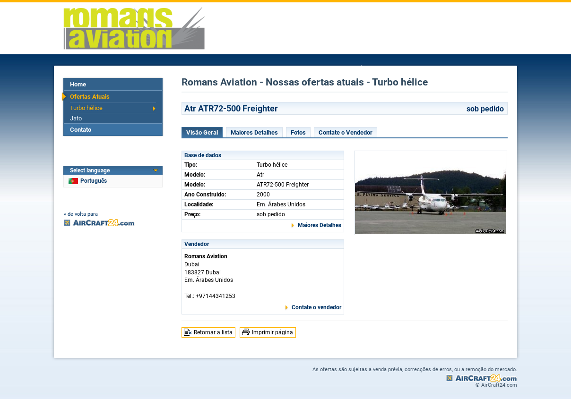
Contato (80, 129)
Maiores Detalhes (254, 132)
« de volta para (81, 214)
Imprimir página (272, 332)
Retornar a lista (213, 332)
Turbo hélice (86, 107)
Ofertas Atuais (90, 96)
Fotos (298, 132)
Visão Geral (202, 132)
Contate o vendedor (316, 307)
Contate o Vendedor (345, 132)
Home (78, 84)
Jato (76, 118)
